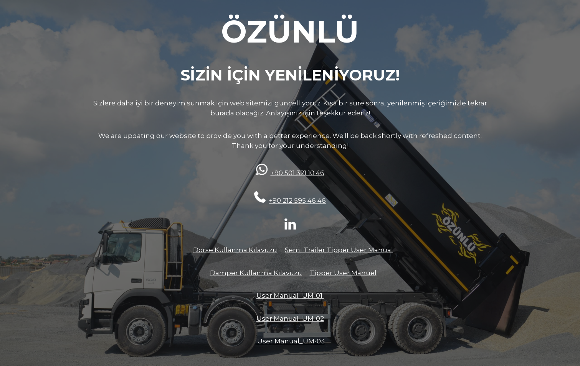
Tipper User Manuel (343, 273)
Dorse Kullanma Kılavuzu (235, 250)
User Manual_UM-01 (290, 295)
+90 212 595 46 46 (297, 200)
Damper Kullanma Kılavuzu (256, 273)
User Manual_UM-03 (290, 341)
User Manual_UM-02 (290, 318)
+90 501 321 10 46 (297, 173)
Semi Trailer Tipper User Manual (339, 250)
